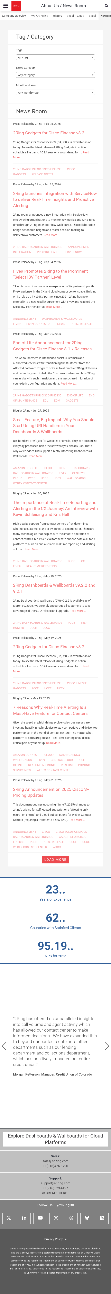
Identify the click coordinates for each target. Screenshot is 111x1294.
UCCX (57, 478)
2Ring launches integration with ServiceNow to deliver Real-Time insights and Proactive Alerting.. (55, 199)
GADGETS (19, 174)
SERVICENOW (73, 252)
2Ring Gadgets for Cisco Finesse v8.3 (48, 133)
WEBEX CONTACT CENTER (30, 483)
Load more (55, 859)
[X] (9, 1218)
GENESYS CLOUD (62, 760)
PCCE (31, 478)
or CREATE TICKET (55, 1193)
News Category (26, 67)
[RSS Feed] (102, 1218)
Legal (92, 15)
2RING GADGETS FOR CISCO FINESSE (37, 169)
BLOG (48, 468)
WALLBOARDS (76, 478)
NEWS (61, 323)
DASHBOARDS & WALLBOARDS (62, 318)
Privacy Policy (55, 1239)
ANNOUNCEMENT (79, 247)
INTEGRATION (22, 252)
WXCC (57, 847)
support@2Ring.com (55, 1183)
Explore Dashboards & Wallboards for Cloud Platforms (55, 1139)
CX (83, 561)
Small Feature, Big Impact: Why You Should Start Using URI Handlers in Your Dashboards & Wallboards (53, 425)
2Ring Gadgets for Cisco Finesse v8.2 (48, 646)
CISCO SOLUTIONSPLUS (71, 831)
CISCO (71, 169)
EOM (57, 400)
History (57, 15)
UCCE (44, 478)
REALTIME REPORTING (75, 765)
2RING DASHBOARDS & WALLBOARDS (37, 247)
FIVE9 (17, 323)
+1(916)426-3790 (55, 1166)
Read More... (52, 235)
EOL (45, 400)
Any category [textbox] (26, 75)
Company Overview (14, 15)
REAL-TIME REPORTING (41, 566)
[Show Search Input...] (106, 6)
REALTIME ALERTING (41, 765)
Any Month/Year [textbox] (28, 92)
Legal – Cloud (75, 15)
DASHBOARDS (82, 468)
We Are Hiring (39, 15)
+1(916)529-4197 (55, 1188)
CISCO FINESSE (77, 683)
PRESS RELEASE (47, 252)
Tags (19, 50)
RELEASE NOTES (42, 174)
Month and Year (26, 85)
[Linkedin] (24, 1218)
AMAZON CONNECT (26, 468)
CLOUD (49, 754)
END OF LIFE (75, 395)
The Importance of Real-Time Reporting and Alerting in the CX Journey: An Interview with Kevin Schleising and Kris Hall (55, 508)
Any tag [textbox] (23, 57)
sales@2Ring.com (55, 1161)
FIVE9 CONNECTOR (39, 323)
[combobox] (55, 57)
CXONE (62, 468)
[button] (4, 1046)
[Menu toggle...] (6, 6)
